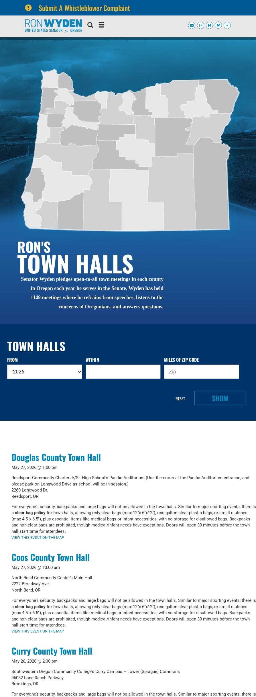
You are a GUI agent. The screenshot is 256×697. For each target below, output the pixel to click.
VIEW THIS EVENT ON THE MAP (37, 537)
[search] (90, 25)
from (12, 360)
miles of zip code (181, 360)
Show (220, 398)
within (92, 360)
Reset (180, 399)
